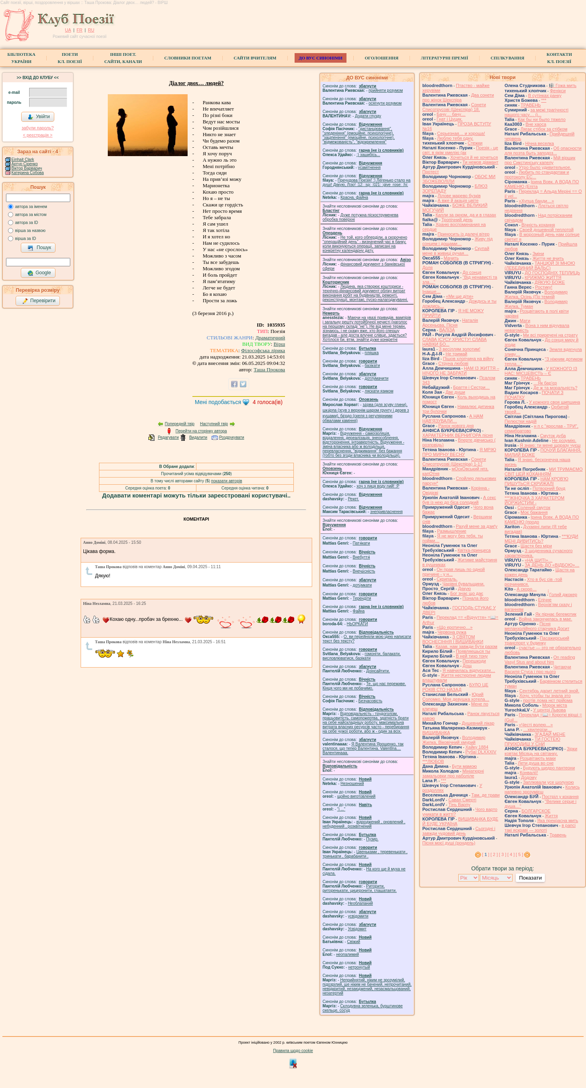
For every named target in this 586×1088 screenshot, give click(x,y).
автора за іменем (31, 206)
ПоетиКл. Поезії (70, 58)
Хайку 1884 (477, 747)
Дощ (467, 665)
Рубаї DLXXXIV (481, 751)
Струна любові (453, 363)
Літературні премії (444, 57)
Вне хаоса (535, 124)
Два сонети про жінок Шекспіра (458, 97)
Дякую (464, 588)
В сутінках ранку (544, 95)
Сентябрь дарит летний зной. (549, 690)
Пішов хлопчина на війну (468, 358)
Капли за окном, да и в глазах (466, 214)
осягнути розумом (385, 103)
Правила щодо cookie (293, 1050)
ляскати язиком (379, 391)
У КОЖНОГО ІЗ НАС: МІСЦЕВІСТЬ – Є (541, 371)
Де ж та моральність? (555, 387)
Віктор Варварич (27, 168)
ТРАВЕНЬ (531, 105)
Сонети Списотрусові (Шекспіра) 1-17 (454, 461)
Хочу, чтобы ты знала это (545, 695)
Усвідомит (357, 929)
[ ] (485, 854)
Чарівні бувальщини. (463, 583)
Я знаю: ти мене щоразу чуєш (550, 445)
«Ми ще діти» (459, 296)
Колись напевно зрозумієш (542, 789)
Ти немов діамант (481, 162)
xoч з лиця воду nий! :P (377, 486)
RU (91, 30)
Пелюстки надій (521, 421)
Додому (529, 777)
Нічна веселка (539, 143)
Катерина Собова (28, 172)
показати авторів (226, 481)
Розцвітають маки (538, 758)
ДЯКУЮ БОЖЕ (550, 282)
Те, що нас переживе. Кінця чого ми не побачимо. (364, 686)
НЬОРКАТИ (357, 624)
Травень (558, 834)
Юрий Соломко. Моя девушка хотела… (455, 697)
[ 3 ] (502, 854)
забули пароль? (37, 127)
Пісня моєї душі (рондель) (448, 842)
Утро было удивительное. (545, 167)
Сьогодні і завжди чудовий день (458, 831)
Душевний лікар (478, 723)
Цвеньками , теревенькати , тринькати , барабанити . (365, 854)
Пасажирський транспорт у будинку (537, 640)
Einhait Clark (23, 159)
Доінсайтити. (378, 671)
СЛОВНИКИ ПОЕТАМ (188, 57)
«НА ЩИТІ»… (538, 560)
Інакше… (431, 291)
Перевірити (38, 301)
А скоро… (527, 589)
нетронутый (359, 967)
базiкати (372, 365)
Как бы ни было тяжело (542, 119)
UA (68, 30)
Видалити (198, 437)
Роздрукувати (231, 437)
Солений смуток (533, 507)
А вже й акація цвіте (458, 200)
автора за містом (31, 214)
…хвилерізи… (537, 729)
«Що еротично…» (455, 627)
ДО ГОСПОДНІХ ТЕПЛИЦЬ (552, 272)
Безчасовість (370, 701)
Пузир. (372, 839)
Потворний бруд (549, 488)
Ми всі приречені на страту (550, 335)
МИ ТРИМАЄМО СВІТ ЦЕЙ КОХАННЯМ (543, 471)
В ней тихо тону (472, 656)
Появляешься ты (473, 651)
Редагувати (168, 437)
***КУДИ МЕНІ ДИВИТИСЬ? (541, 538)
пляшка (372, 353)
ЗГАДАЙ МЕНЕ (550, 734)
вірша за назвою (30, 230)
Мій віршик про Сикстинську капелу (540, 160)
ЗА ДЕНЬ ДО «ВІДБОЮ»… (552, 565)
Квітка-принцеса (474, 550)
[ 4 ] (511, 854)
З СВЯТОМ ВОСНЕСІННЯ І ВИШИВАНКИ (452, 639)
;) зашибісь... (368, 155)
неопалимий (347, 954)
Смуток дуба (553, 435)
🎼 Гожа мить (562, 85)
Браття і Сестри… (471, 387)
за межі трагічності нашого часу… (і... (536, 112)
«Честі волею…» (536, 724)
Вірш (279, 344)
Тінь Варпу (459, 804)
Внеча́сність (364, 571)
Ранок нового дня (456, 425)
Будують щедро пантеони (549, 767)
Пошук (39, 248)
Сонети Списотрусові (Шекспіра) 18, (454, 107)
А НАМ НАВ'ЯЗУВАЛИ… (452, 418)
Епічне (545, 599)
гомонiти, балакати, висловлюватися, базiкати (362, 656)
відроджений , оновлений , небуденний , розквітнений (364, 824)
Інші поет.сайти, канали (123, 58)
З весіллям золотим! (459, 349)
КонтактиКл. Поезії (559, 58)
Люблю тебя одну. (455, 138)
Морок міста (554, 705)
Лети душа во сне (536, 763)
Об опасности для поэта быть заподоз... (543, 150)
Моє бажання (534, 512)
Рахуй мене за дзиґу (476, 526)
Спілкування (507, 57)
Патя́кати (361, 543)
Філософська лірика (263, 350)
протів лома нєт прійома (547, 700)
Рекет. (353, 499)
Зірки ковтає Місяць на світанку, (541, 751)
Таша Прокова (269, 370)
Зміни (538, 253)
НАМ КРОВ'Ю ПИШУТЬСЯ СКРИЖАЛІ (536, 481)
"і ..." (341, 809)
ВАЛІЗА (447, 329)
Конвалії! (529, 772)
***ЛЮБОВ (433, 761)
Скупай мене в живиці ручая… (455, 251)
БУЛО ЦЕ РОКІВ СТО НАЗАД (455, 687)
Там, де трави (485, 795)
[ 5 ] (519, 854)
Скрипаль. (447, 579)
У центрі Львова (549, 709)
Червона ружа (452, 632)
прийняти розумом (385, 90)
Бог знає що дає (466, 593)
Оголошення (382, 57)
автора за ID (26, 222)
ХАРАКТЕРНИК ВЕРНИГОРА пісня (457, 435)
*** (443, 780)
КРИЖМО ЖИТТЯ (543, 277)
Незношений (352, 783)
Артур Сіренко (25, 164)
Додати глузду (368, 116)
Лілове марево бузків (459, 195)
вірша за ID (25, 238)
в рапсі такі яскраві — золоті (540, 827)
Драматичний (270, 338)
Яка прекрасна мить (557, 820)
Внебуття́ (361, 557)
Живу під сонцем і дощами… (457, 241)
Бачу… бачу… (451, 114)
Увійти (39, 117)
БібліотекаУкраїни (21, 58)
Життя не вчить (548, 258)
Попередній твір (179, 424)
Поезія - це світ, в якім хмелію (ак (460, 150)
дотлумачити (376, 378)
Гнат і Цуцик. (450, 119)
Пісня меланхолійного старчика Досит (537, 626)
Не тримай (456, 353)
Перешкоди (474, 660)
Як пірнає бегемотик (555, 614)
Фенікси (558, 90)
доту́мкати (362, 585)
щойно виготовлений (356, 796)
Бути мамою (464, 766)
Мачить (451, 258)
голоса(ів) (268, 402)
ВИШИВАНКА (436, 732)
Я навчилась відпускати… (469, 670)
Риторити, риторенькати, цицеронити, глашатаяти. (360, 888)
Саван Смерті (462, 799)
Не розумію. (564, 440)
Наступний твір (214, 424)
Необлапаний (360, 903)
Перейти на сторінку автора (201, 431)
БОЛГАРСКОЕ (535, 811)
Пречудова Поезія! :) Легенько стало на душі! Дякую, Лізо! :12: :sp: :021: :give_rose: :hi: (366, 182)
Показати (530, 878)
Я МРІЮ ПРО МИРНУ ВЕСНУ (459, 452)
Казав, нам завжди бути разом (466, 646)
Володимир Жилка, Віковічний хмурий (453, 740)
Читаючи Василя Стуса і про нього (538, 669)
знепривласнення (386, 511)
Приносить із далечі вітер (463, 234)
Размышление (451, 531)
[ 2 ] (494, 854)
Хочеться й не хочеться (474, 157)
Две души (455, 392)
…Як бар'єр (545, 383)
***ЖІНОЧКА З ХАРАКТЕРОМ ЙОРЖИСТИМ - (534, 500)
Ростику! (543, 287)
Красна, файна (354, 197)
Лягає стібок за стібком (544, 129)
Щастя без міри (536, 545)
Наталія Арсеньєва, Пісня (450, 322)
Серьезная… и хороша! (461, 133)
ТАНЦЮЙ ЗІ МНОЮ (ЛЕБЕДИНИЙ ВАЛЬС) (540, 265)
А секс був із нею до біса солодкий (459, 500)
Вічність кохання (538, 224)
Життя (551, 815)
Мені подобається (218, 402)
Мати (525, 320)
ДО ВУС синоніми (320, 57)
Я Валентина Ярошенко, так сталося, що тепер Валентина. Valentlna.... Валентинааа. (363, 748)
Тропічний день (457, 219)
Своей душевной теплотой (546, 229)
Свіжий (353, 941)
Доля (427, 267)
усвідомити (358, 916)
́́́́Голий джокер (563, 594)
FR (80, 30)
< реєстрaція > (37, 135)
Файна (359, 611)
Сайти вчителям (255, 57)
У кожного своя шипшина (554, 402)
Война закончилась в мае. (545, 618)
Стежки (474, 143)
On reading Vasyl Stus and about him (540, 659)
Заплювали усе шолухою (548, 782)
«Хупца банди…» (536, 200)
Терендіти (362, 598)
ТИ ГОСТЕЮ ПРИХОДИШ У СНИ (532, 741)
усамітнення (369, 167)
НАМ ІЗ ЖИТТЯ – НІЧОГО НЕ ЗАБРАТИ (460, 370)
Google (39, 273)
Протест (430, 171)
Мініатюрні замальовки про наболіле (453, 773)
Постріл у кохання (560, 796)
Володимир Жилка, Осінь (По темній (536, 294)
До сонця (472, 272)
